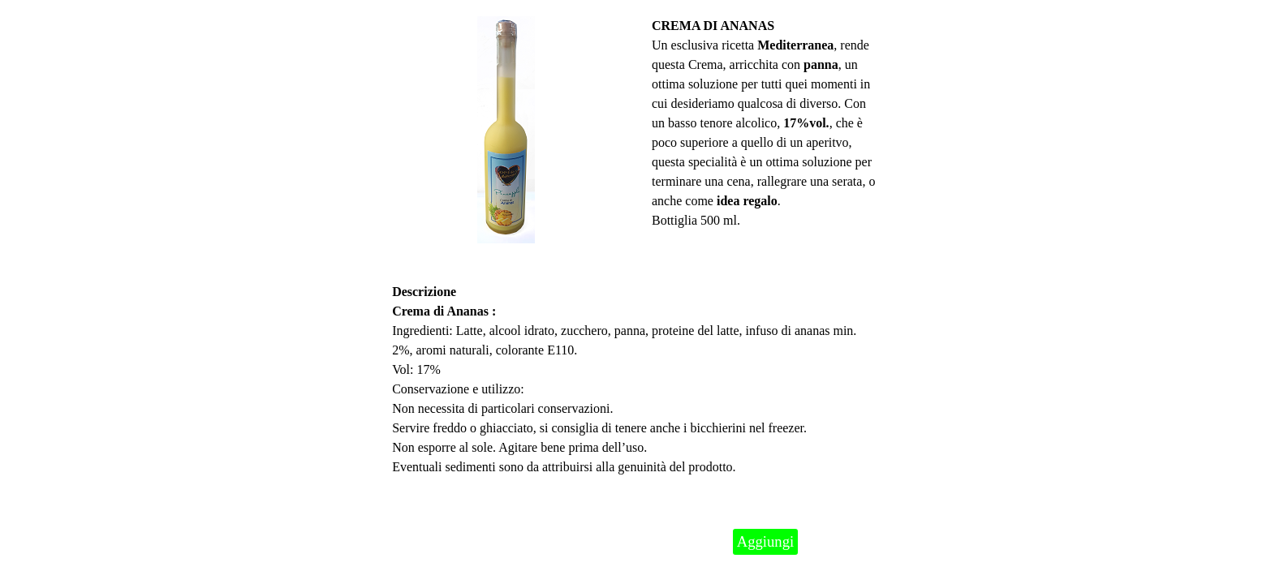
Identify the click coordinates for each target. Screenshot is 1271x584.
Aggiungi (765, 541)
